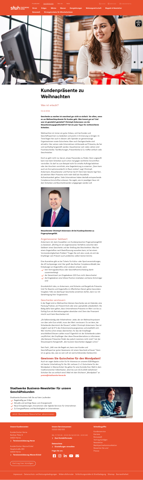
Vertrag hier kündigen (23, 464)
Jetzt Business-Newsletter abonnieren (33, 414)
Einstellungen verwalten (65, 447)
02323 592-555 (58, 430)
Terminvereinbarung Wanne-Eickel (27, 455)
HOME (8, 82)
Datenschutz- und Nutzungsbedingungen (40, 475)
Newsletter (98, 443)
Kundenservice (100, 432)
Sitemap (111, 475)
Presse (96, 451)
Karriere (97, 434)
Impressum (17, 475)
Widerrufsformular (66, 475)
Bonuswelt (98, 437)
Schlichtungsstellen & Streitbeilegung (90, 475)
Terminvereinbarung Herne (24, 441)
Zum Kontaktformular (63, 438)
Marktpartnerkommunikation (105, 445)
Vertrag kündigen (100, 440)
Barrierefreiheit (122, 475)
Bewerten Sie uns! (101, 448)
